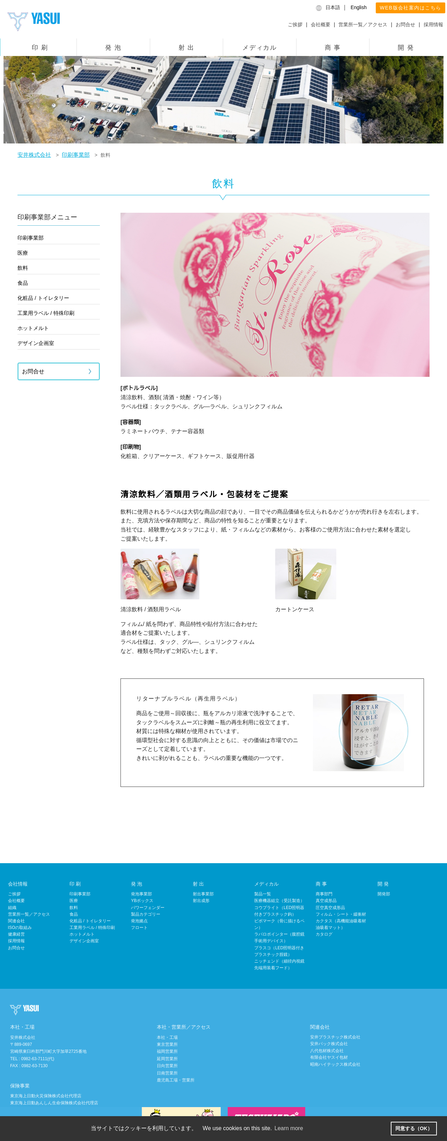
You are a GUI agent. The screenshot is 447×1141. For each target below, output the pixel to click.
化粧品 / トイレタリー (43, 298)
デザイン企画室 (35, 343)
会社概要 (320, 24)
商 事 (333, 47)
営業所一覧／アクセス (362, 24)
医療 (22, 253)
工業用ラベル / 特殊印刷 (45, 313)
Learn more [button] (288, 1128)
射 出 (186, 47)
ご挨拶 (295, 24)
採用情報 (433, 24)
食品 (22, 283)
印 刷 (40, 47)
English (359, 7)
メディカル (259, 47)
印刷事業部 (30, 238)
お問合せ (405, 24)
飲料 (22, 268)
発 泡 (113, 47)
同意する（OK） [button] (413, 1128)
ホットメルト (33, 328)
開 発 (406, 47)
